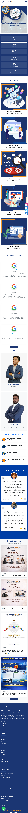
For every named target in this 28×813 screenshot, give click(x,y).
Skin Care (3, 805)
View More (14, 346)
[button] (26, 19)
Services (3, 743)
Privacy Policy (4, 759)
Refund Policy (4, 756)
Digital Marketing (5, 777)
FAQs (3, 752)
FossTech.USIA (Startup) (7, 796)
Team (3, 741)
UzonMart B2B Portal (6, 792)
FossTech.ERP (4, 794)
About (3, 739)
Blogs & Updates (5, 746)
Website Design (5, 775)
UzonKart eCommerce (7, 802)
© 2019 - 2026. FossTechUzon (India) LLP (13, 810)
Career (3, 750)
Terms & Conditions (6, 758)
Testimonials (4, 748)
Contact (3, 754)
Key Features (4, 761)
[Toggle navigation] (26, 2)
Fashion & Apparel (5, 804)
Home (3, 737)
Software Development (7, 773)
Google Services (5, 781)
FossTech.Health (5, 800)
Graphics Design (5, 779)
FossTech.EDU (5, 798)
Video (3, 745)
